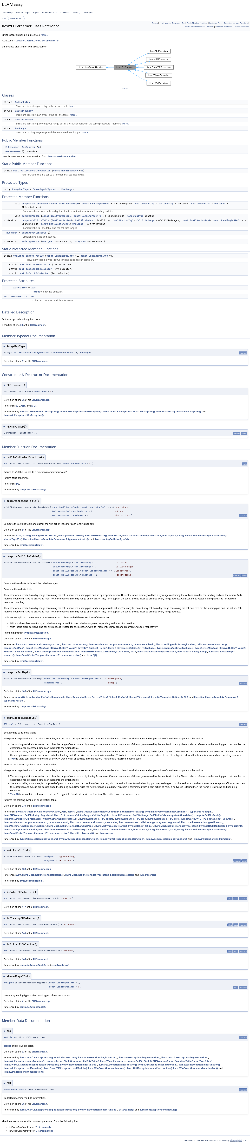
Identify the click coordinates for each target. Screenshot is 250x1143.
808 (24, 868)
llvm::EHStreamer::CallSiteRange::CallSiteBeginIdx (82, 815)
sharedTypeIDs (35, 255)
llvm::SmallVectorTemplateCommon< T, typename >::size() (56, 539)
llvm (4, 18)
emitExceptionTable (34, 232)
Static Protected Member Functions (199, 27)
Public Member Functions (169, 23)
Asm (33, 287)
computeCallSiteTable (35, 220)
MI (81, 170)
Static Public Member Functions (194, 23)
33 (23, 1051)
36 (23, 399)
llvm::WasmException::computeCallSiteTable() (126, 1061)
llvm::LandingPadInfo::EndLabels (175, 647)
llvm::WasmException (36, 632)
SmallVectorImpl (69, 203)
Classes (65, 12)
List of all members (241, 27)
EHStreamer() (160, 1061)
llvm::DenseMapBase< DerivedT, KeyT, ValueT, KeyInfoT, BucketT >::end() (66, 647)
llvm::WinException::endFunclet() (78, 1064)
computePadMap (30, 215)
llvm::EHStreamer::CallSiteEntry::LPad (102, 651)
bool (16, 170)
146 (24, 933)
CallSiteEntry (24, 110)
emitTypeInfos (30, 241)
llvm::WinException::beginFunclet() (97, 1057)
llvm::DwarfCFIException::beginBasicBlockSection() (48, 1057)
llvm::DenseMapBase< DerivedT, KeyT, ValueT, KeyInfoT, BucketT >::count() (108, 697)
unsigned (219, 203)
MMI (33, 296)
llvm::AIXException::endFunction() (39, 838)
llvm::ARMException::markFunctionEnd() (149, 1068)
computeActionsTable (35, 203)
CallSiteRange (24, 119)
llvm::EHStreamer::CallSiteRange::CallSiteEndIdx (139, 815)
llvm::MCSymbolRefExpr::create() (22, 818)
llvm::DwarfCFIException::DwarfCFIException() (129, 411)
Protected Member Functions (236, 23)
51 (23, 361)
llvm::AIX (66, 644)
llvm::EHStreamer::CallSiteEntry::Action (38, 644)
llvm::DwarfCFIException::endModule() (65, 1068)
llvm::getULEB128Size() (71, 535)
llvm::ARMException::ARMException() (80, 411)
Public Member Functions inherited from (39, 156)
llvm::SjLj (92, 655)
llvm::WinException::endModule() (106, 1068)
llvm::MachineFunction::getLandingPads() (70, 825)
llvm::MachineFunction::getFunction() (25, 825)
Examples (88, 12)
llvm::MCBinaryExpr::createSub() (60, 818)
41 (23, 1001)
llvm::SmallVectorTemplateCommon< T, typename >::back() (122, 644)
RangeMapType (20, 189)
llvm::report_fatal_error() (170, 829)
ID (173, 783)
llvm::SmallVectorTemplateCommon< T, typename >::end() (36, 822)
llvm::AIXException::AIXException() (39, 411)
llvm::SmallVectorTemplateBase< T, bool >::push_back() (153, 535)
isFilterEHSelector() (96, 535)
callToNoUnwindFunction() (212, 644)
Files (76, 12)
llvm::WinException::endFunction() (212, 838)
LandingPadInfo (99, 203)
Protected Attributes (223, 27)
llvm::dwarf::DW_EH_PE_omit (130, 818)
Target (36, 291)
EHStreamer (16, 18)
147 (24, 906)
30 (21, 324)
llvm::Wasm (106, 833)
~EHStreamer (12, 151)
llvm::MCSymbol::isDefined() (167, 697)
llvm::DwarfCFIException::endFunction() (122, 838)
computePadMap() (14, 647)
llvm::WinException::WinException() (24, 415)
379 (24, 805)
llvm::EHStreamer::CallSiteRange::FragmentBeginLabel (149, 822)
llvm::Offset (114, 535)
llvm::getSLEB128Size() (44, 535)
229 (24, 638)
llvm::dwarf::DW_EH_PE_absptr (96, 818)
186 (24, 691)
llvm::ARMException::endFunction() (79, 838)
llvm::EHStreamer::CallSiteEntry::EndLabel (131, 647)
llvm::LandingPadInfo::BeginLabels (176, 644)
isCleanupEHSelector (39, 268)
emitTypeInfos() (225, 818)
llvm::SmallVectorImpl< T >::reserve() (206, 535)
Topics (36, 12)
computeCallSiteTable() (33, 489)
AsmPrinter (28, 147)
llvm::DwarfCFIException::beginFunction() (184, 1057)
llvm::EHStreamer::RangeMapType (30, 352)
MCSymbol (50, 189)
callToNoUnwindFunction (35, 170)
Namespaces (49, 12)
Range (203, 651)
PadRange (20, 128)
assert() (26, 535)
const (56, 170)
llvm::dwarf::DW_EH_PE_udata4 (198, 818)
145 (24, 959)
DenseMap (38, 189)
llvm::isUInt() (235, 825)
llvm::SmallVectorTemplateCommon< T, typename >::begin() (178, 811)
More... (44, 34)
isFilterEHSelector (38, 264)
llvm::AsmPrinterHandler (62, 156)
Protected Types (215, 23)
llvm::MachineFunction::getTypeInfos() (176, 825)
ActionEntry (22, 102)
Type (13, 758)
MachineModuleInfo (15, 296)
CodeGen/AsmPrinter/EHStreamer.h (37, 40)
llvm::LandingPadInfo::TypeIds (112, 539)
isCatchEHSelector (37, 273)
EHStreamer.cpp (41, 399)
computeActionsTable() (180, 815)
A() (17, 405)
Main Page (8, 12)
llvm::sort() (88, 833)
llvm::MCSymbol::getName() (111, 825)
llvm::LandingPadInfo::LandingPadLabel (57, 651)
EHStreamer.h (37, 324)
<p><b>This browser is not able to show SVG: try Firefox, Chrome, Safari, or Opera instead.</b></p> (125, 67)
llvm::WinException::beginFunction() (24, 1061)
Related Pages (23, 12)
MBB (126, 651)
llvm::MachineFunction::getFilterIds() (202, 822)
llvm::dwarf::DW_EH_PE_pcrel (163, 818)
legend (125, 88)
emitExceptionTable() (31, 544)
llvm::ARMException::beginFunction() (139, 1057)
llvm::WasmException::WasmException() (178, 411)
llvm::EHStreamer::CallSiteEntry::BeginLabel (28, 815)
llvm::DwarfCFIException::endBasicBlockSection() (31, 1064)
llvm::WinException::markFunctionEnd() (195, 1068)
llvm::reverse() (148, 874)
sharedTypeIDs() (13, 539)
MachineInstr (69, 170)
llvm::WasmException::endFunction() (166, 838)
